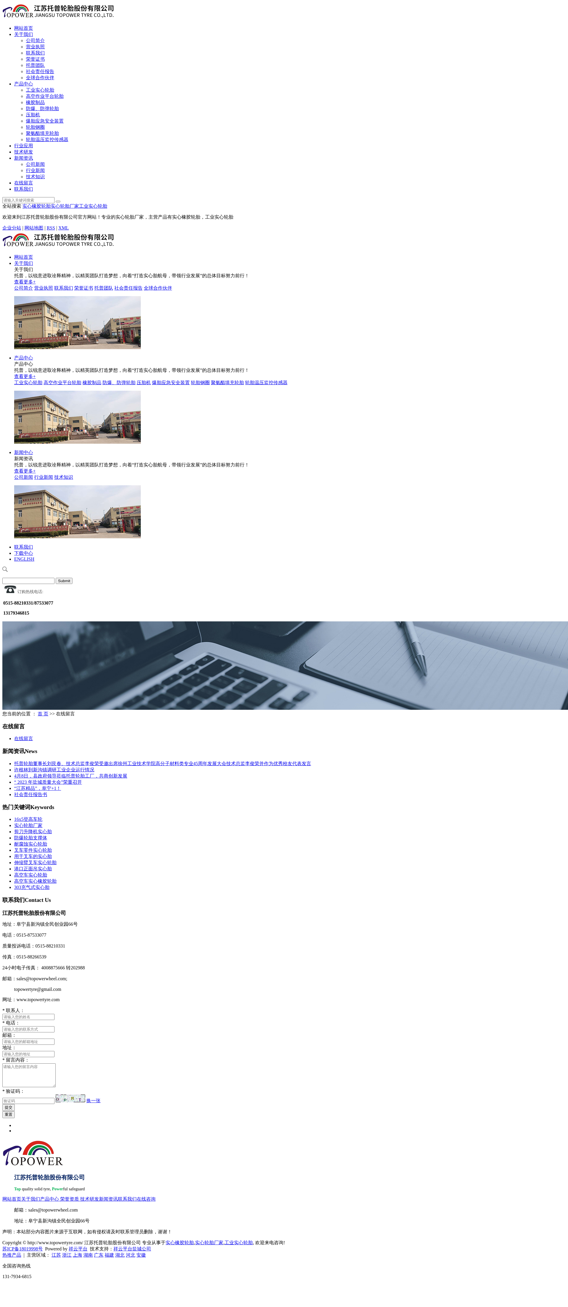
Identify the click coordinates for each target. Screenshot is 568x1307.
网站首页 (23, 28)
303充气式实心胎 (31, 887)
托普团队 (35, 65)
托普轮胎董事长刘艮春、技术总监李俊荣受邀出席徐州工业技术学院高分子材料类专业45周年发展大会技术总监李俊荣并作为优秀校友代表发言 (162, 763)
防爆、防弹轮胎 (42, 108)
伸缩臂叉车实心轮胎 (35, 862)
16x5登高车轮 (28, 819)
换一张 (93, 1105)
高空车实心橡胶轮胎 (35, 881)
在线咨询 (146, 1203)
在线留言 (23, 182)
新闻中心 (23, 452)
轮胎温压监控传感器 (47, 139)
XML (63, 227)
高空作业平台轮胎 (45, 96)
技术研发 (23, 151)
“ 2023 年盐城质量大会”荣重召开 (48, 782)
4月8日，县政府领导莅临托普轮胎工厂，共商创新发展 (70, 775)
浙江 (67, 1259)
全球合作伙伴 (40, 77)
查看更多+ (25, 281)
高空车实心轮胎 (30, 874)
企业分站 (11, 227)
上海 (77, 1259)
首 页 (43, 713)
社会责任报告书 (30, 794)
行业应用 (23, 145)
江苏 (56, 1259)
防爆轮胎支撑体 (30, 837)
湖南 (88, 1259)
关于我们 (23, 34)
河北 (130, 1259)
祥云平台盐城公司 (132, 1253)
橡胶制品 (35, 102)
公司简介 (35, 40)
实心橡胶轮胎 (36, 206)
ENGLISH (24, 559)
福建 (109, 1259)
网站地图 (33, 227)
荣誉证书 (35, 59)
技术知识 (35, 176)
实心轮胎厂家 (65, 206)
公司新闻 (35, 164)
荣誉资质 (69, 1203)
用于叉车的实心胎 (33, 856)
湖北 (120, 1259)
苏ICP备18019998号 (22, 1253)
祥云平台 (78, 1253)
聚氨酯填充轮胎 (42, 133)
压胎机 (33, 114)
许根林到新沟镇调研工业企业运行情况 (54, 769)
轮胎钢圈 (35, 127)
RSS (51, 227)
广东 (98, 1259)
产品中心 (23, 83)
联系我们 (35, 52)
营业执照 (35, 46)
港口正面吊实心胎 (33, 868)
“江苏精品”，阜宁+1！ (37, 788)
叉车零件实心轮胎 (33, 850)
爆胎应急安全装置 (45, 120)
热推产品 (11, 1259)
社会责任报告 (40, 71)
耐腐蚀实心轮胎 (30, 843)
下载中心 (23, 553)
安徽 (141, 1259)
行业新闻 (35, 170)
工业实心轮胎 (40, 90)
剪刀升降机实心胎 (33, 831)
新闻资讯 (23, 158)
